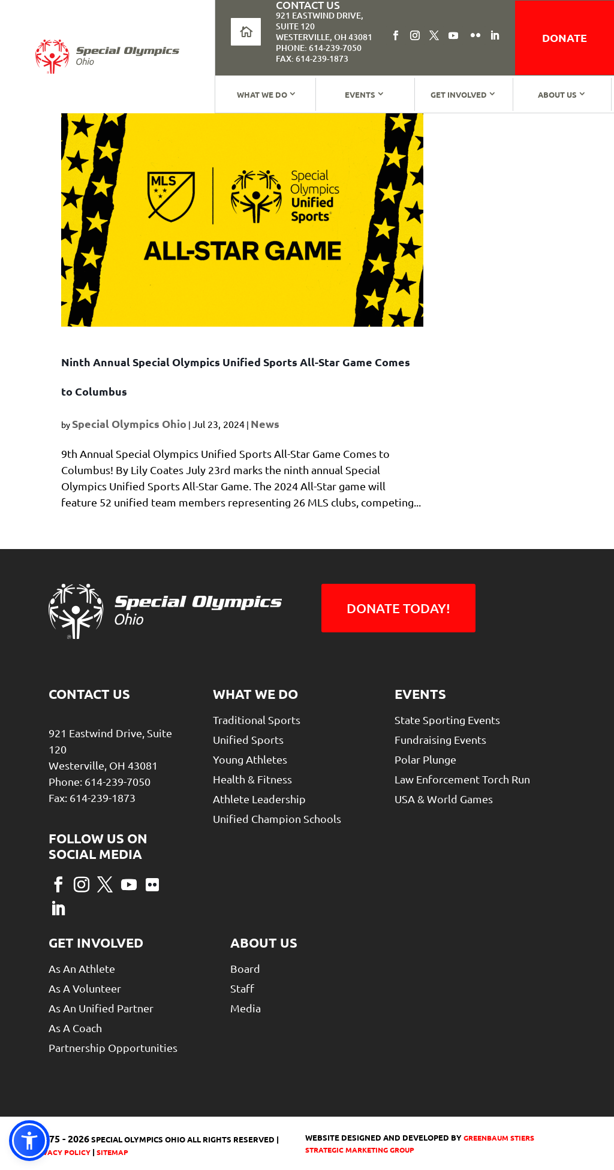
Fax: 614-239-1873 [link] (312, 58)
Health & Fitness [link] (252, 779)
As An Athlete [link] (82, 968)
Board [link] (245, 968)
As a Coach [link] (75, 1027)
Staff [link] (242, 988)
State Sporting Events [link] (447, 719)
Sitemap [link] (112, 1152)
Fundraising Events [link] (440, 739)
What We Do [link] (262, 94)
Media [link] (245, 1008)
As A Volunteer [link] (85, 988)
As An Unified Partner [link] (101, 1008)
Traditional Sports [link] (256, 719)
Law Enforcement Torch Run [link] (462, 779)
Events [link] (360, 94)
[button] (395, 35)
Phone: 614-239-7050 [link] (319, 47)
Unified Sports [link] (248, 739)
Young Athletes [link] (250, 759)
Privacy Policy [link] (61, 1152)
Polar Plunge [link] (425, 759)
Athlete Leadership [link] (259, 798)
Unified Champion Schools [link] (277, 818)
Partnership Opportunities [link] (113, 1047)
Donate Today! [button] (398, 608)
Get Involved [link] (459, 94)
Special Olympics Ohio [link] (129, 423)
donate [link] (564, 37)
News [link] (265, 423)
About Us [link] (557, 94)
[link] (107, 57)
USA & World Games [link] (444, 798)
